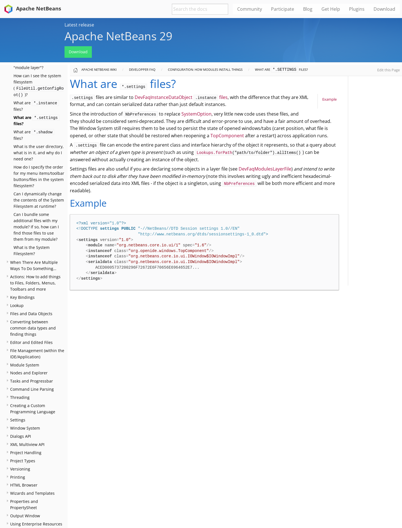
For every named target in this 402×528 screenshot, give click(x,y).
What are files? (281, 69)
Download (78, 51)
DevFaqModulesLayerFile (265, 169)
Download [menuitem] (384, 9)
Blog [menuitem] (307, 9)
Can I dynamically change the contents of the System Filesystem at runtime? (39, 200)
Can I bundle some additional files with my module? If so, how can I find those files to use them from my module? (36, 227)
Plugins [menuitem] (357, 9)
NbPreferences (239, 184)
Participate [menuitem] (282, 9)
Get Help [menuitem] (330, 9)
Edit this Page (388, 69)
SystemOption (196, 114)
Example (329, 99)
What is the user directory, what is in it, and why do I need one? (39, 153)
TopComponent (227, 135)
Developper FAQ (142, 69)
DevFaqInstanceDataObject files (181, 97)
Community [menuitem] (249, 9)
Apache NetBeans (31, 8)
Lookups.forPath (214, 153)
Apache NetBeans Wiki (99, 69)
